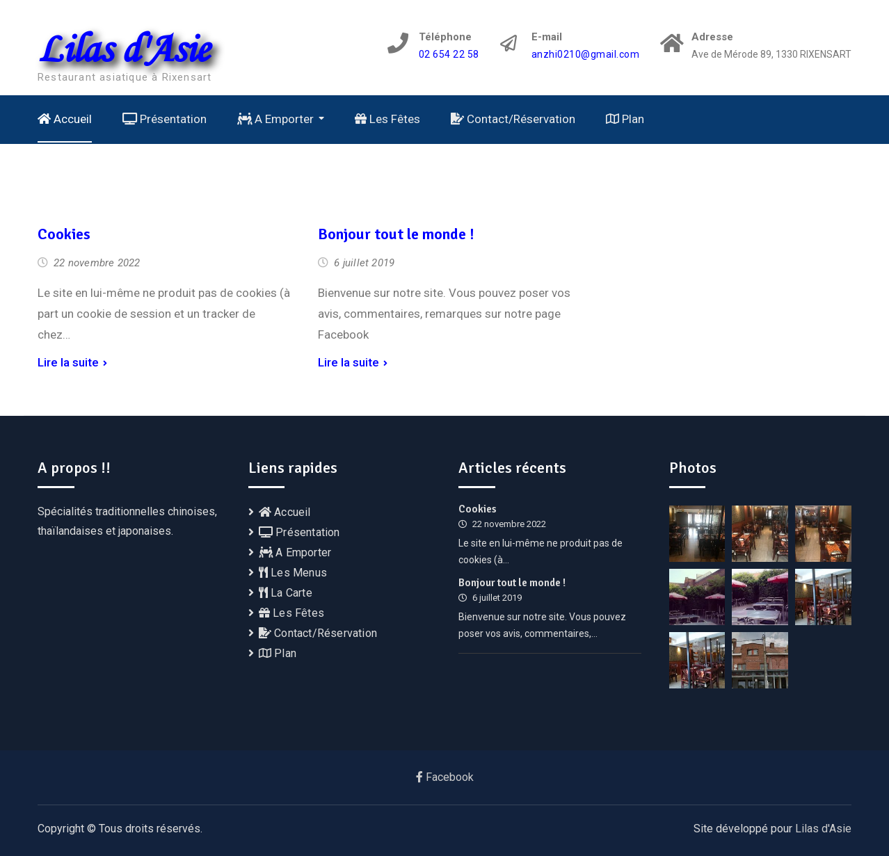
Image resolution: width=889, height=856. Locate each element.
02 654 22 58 (449, 54)
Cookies (64, 234)
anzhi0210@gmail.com (585, 54)
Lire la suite (68, 362)
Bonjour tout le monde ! (396, 234)
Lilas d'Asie (123, 48)
